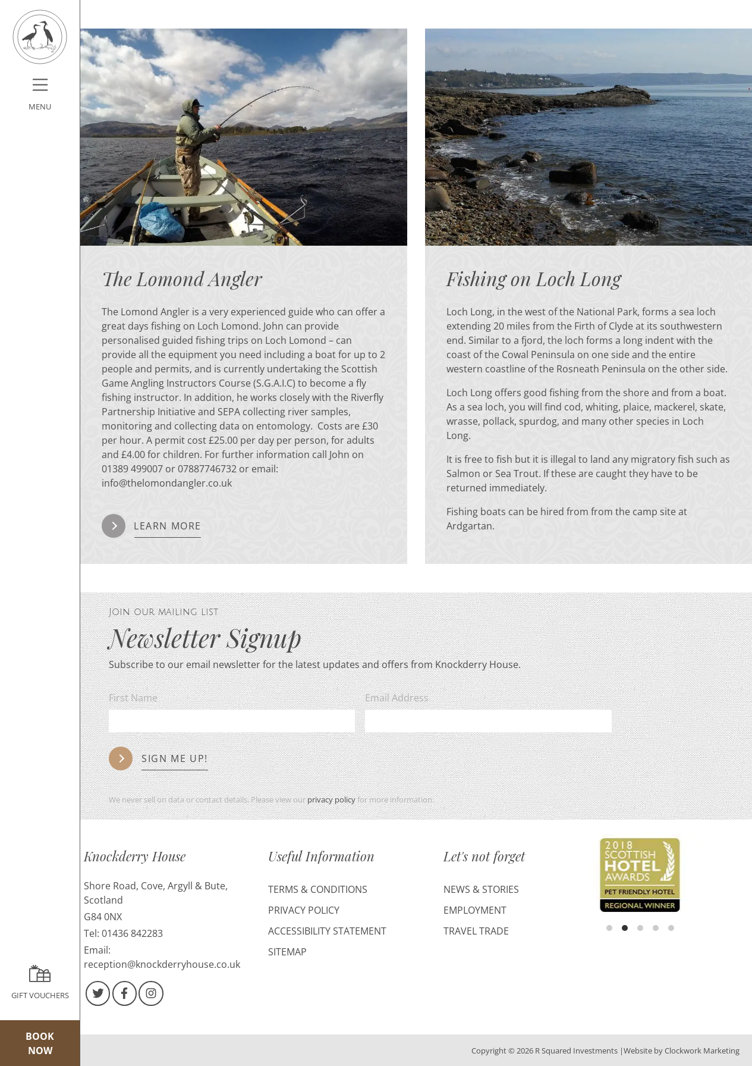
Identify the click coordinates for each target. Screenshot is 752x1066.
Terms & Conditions (317, 889)
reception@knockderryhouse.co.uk (162, 964)
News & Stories (481, 889)
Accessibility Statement (327, 931)
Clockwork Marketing (702, 1050)
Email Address (397, 697)
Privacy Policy (303, 910)
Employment (474, 910)
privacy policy (331, 799)
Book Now (40, 1043)
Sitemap (287, 951)
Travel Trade (476, 931)
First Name (133, 697)
